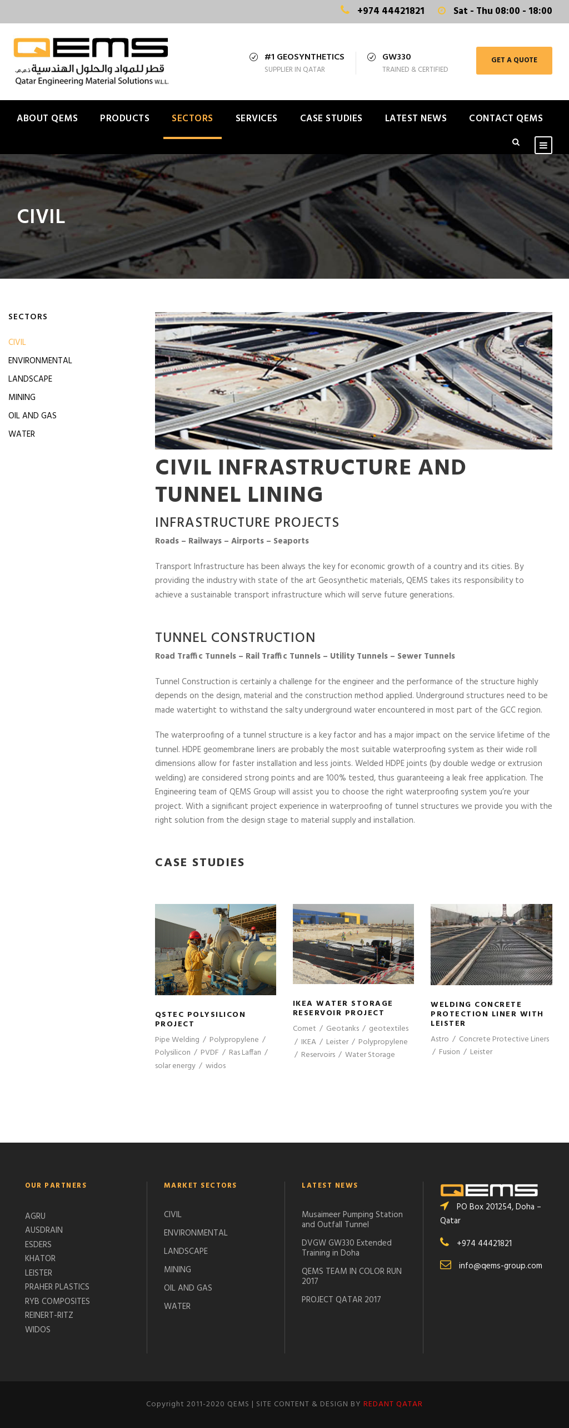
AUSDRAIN (44, 1230)
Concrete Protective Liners (504, 1039)
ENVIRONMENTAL (40, 361)
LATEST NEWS (416, 118)
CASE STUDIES (331, 118)
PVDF (210, 1052)
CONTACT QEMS (506, 118)
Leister (337, 1042)
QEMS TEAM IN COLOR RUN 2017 (352, 1276)
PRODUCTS (124, 118)
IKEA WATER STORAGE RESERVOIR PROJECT (343, 1008)
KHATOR (40, 1259)
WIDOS (38, 1330)
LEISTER (38, 1273)
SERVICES (257, 118)
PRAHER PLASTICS (57, 1287)
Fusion (449, 1052)
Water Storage (370, 1055)
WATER (21, 434)
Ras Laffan (245, 1052)
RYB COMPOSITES (57, 1301)
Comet (304, 1028)
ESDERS (38, 1245)
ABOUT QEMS (47, 118)
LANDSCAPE (30, 379)
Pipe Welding (177, 1040)
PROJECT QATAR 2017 (341, 1300)
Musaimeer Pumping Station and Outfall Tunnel (352, 1220)
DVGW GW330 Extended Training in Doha (347, 1248)
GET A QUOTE (514, 60)
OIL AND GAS (32, 416)
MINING (22, 397)
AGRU (35, 1216)
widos (216, 1066)
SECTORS (192, 118)
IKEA (308, 1042)
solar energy (175, 1066)
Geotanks (342, 1028)
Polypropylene (234, 1040)
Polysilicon (173, 1052)
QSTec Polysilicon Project (200, 1020)
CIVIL (17, 342)
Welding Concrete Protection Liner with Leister (487, 1014)
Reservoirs (318, 1055)
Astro (440, 1039)
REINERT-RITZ (49, 1315)
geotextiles (388, 1028)
